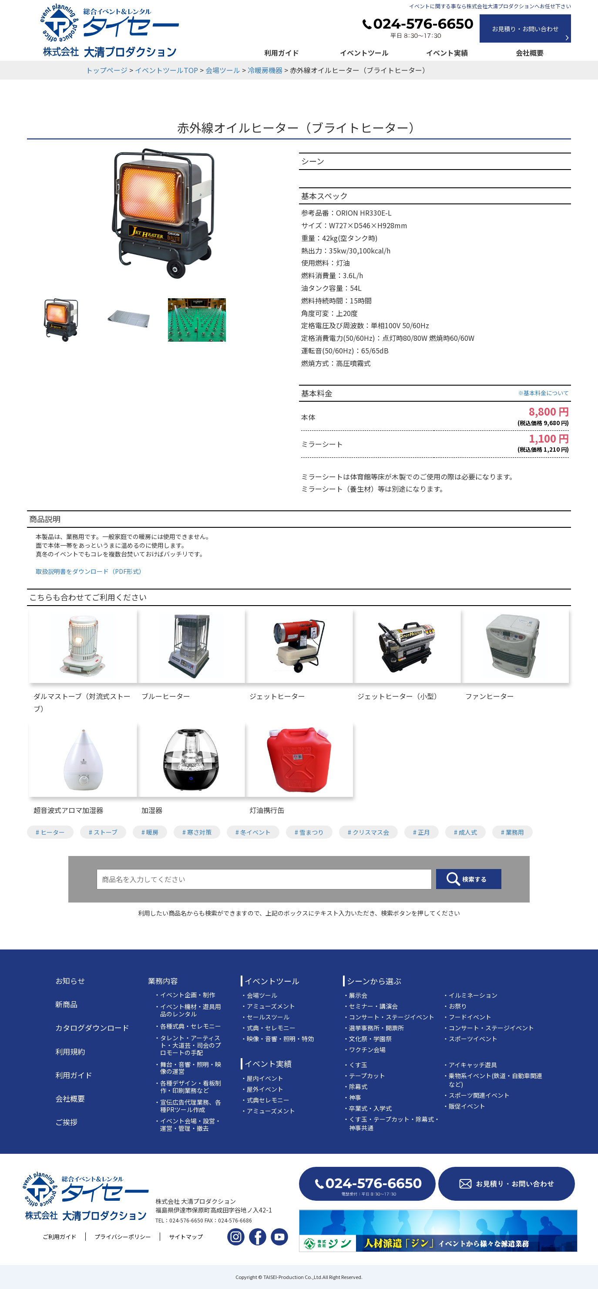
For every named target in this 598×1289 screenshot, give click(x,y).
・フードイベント (467, 1017)
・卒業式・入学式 (367, 1108)
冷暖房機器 (265, 70)
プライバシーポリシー (122, 1236)
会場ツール (222, 70)
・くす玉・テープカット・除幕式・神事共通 (391, 1123)
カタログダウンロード (92, 1028)
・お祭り (455, 1006)
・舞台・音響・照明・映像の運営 (187, 1068)
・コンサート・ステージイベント (388, 1017)
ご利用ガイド (60, 1236)
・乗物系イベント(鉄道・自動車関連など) (492, 1080)
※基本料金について (543, 393)
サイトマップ (186, 1236)
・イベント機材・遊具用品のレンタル (187, 1010)
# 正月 (421, 832)
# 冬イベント (253, 832)
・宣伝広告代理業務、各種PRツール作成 (187, 1106)
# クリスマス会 (368, 832)
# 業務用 (512, 832)
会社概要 (530, 52)
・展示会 (355, 995)
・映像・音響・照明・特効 (277, 1038)
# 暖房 (149, 832)
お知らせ (70, 981)
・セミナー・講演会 (370, 1006)
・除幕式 (355, 1086)
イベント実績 (447, 52)
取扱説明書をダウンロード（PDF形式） (90, 571)
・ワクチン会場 (364, 1049)
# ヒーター (50, 832)
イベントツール (364, 52)
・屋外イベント (262, 1089)
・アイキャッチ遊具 (470, 1064)
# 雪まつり (309, 832)
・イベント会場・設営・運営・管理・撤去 (187, 1124)
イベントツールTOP (166, 70)
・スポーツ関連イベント (476, 1095)
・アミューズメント (268, 1006)
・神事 (352, 1097)
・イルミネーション (470, 995)
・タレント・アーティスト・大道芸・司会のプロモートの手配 (187, 1045)
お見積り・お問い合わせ (525, 28)
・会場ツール (259, 995)
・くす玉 (355, 1064)
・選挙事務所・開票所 (373, 1027)
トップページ (107, 70)
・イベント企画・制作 (184, 995)
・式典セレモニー (265, 1100)
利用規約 (70, 1051)
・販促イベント (464, 1106)
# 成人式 (465, 832)
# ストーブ (103, 832)
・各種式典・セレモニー (187, 1026)
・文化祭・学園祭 (367, 1038)
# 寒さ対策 (197, 832)
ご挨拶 (66, 1122)
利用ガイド (281, 52)
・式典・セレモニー (268, 1027)
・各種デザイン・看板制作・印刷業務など (187, 1086)
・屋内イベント (262, 1078)
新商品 (66, 1004)
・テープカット (364, 1075)
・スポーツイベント (470, 1038)
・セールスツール (265, 1017)
